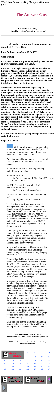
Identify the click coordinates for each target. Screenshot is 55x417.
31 (27, 363)
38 (27, 366)
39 (35, 366)
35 (5, 366)
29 (12, 363)
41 (49, 366)
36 (12, 366)
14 (42, 357)
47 (42, 369)
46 (35, 369)
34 (49, 363)
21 (27, 360)
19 (12, 360)
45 (27, 369)
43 (12, 369)
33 (42, 363)
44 (20, 369)
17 (49, 357)
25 (42, 360)
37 (20, 366)
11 (28, 357)
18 (5, 360)
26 (49, 360)
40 (42, 366)
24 (35, 360)
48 (49, 369)
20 (20, 360)
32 (35, 363)
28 (5, 363)
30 (20, 363)
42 (5, 369)
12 (35, 357)
